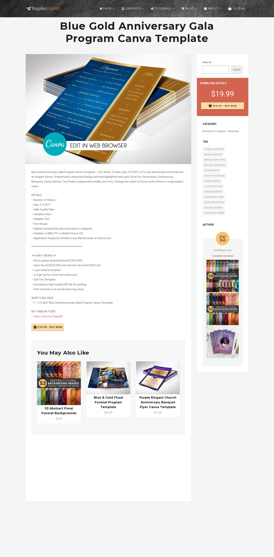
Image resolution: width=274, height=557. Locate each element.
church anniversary (214, 175)
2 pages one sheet (214, 149)
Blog (189, 8)
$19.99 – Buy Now (50, 327)
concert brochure (213, 186)
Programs (220, 131)
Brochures (208, 131)
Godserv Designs (222, 256)
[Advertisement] (108, 467)
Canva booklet (211, 170)
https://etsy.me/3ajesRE (48, 316)
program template (213, 207)
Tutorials (163, 8)
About (213, 8)
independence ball (213, 197)
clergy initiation (212, 181)
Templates (233, 131)
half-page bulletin (213, 191)
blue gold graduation (215, 165)
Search (207, 62)
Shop (107, 8)
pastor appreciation (214, 202)
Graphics (133, 8)
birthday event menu (215, 159)
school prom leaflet (214, 213)
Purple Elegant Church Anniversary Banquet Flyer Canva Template (157, 402)
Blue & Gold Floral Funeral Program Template (108, 402)
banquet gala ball (213, 154)
